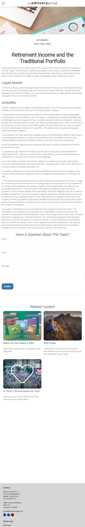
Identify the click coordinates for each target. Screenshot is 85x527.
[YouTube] (12, 514)
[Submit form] (7, 286)
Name (4, 239)
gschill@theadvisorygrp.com (13, 511)
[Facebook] (4, 514)
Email (4, 252)
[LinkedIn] (8, 514)
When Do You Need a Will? (18, 343)
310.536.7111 (13, 492)
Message (5, 266)
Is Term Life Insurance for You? (21, 391)
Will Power (50, 343)
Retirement (7, 525)
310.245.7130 (13, 496)
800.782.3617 (15, 494)
